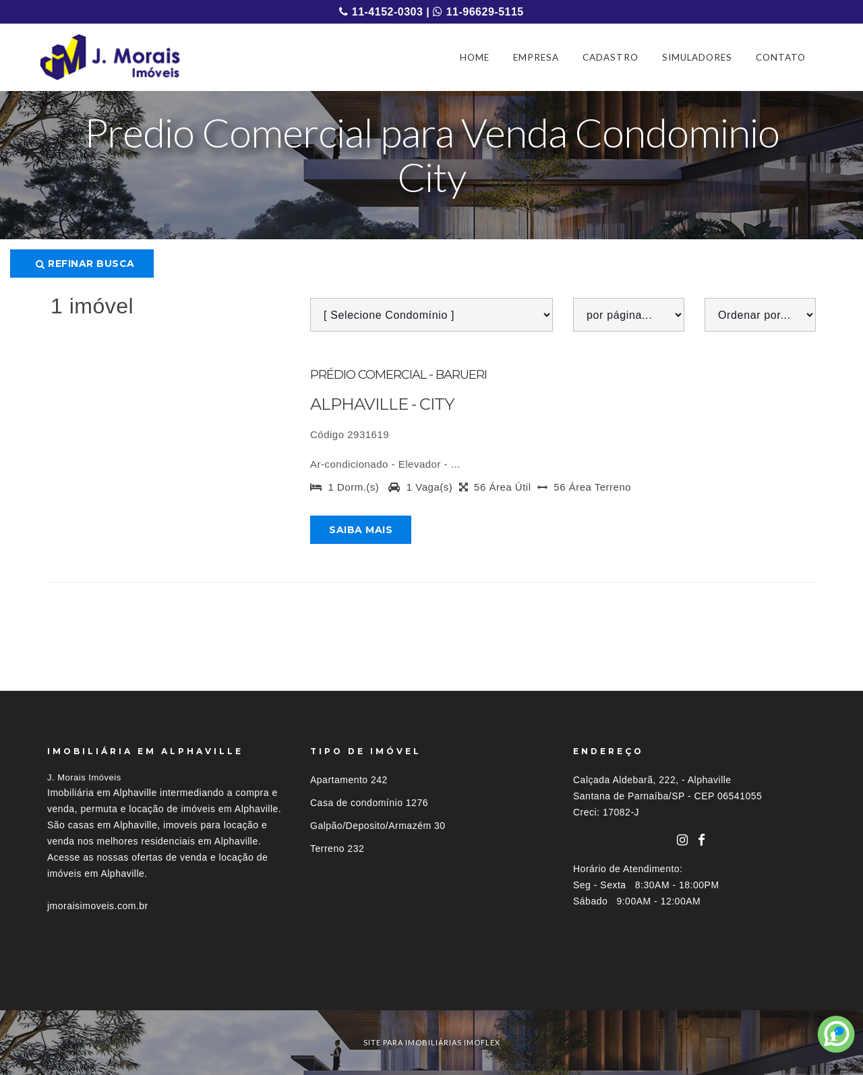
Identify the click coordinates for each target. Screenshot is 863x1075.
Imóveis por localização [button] (102, 985)
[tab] (431, 986)
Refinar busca (85, 263)
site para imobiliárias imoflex (431, 1042)
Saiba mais (360, 530)
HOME (474, 57)
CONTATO (781, 57)
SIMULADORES (697, 57)
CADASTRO (610, 57)
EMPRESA (536, 57)
